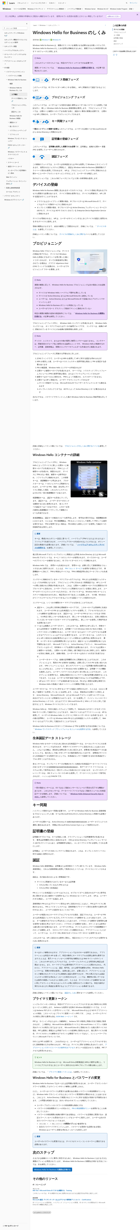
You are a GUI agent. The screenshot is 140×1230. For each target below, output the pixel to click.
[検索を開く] (126, 3)
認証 (115, 41)
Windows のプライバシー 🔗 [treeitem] (14, 200)
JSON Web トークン (63, 1016)
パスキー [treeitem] (11, 158)
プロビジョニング (120, 32)
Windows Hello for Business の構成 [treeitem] (16, 117)
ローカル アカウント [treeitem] (13, 192)
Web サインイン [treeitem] (11, 177)
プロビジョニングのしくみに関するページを (82, 446)
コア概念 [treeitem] (14, 94)
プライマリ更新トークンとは (60, 1072)
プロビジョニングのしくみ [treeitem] (19, 106)
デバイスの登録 (119, 29)
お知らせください (114, 16)
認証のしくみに (71, 993)
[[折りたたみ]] (26, 24)
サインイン (133, 3)
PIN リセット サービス (74, 568)
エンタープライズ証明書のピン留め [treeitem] (17, 171)
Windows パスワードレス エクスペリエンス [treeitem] (17, 153)
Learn (35, 25)
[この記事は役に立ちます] (114, 54)
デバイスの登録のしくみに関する (72, 234)
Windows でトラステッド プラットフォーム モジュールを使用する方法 (63, 729)
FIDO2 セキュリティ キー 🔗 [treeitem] (16, 146)
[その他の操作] (105, 25)
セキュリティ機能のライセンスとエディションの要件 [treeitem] (15, 41)
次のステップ (118, 44)
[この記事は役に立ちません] (116, 54)
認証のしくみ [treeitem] (16, 112)
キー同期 (117, 35)
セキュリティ (53, 25)
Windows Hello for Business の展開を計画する (76, 67)
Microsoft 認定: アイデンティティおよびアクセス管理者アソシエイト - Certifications (62, 1200)
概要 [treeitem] (11, 84)
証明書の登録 (118, 38)
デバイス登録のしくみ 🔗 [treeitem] (19, 99)
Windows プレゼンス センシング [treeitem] (17, 139)
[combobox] (15, 28)
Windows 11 (46, 40)
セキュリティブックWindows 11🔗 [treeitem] (14, 34)
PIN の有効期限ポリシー (81, 1108)
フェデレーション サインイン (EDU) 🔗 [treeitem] (16, 182)
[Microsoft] (4, 3)
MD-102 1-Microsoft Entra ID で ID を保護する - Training (52, 1190)
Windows (42, 25)
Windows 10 (57, 40)
